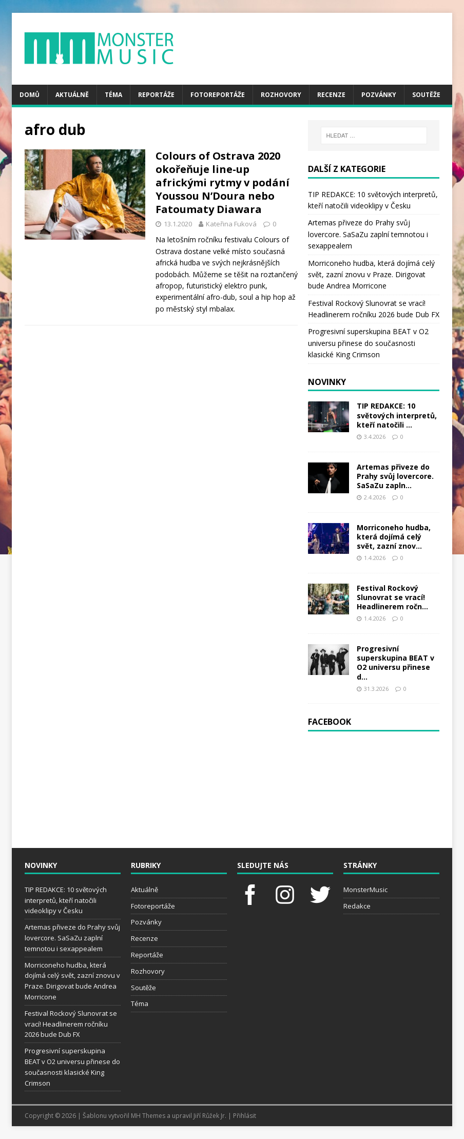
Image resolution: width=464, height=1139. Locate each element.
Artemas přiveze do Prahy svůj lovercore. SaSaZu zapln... (395, 476)
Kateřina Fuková (231, 223)
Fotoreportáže (217, 94)
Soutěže (426, 94)
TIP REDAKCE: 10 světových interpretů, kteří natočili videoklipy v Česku (66, 900)
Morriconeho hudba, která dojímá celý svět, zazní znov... (394, 537)
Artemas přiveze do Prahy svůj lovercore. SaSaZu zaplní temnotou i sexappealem (368, 234)
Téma (113, 94)
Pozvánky (378, 94)
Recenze (331, 94)
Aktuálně (72, 94)
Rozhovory (281, 94)
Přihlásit (244, 1115)
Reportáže (156, 94)
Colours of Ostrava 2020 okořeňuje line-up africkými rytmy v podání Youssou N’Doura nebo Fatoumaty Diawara (222, 182)
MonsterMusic (365, 889)
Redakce (357, 906)
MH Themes (148, 1115)
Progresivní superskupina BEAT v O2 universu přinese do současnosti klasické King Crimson (368, 342)
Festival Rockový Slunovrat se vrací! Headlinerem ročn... (392, 597)
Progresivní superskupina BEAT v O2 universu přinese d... (395, 663)
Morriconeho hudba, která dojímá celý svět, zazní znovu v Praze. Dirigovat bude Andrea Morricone (371, 274)
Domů (30, 94)
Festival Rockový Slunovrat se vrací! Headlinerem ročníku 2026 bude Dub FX (71, 1024)
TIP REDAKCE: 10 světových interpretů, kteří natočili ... (397, 415)
